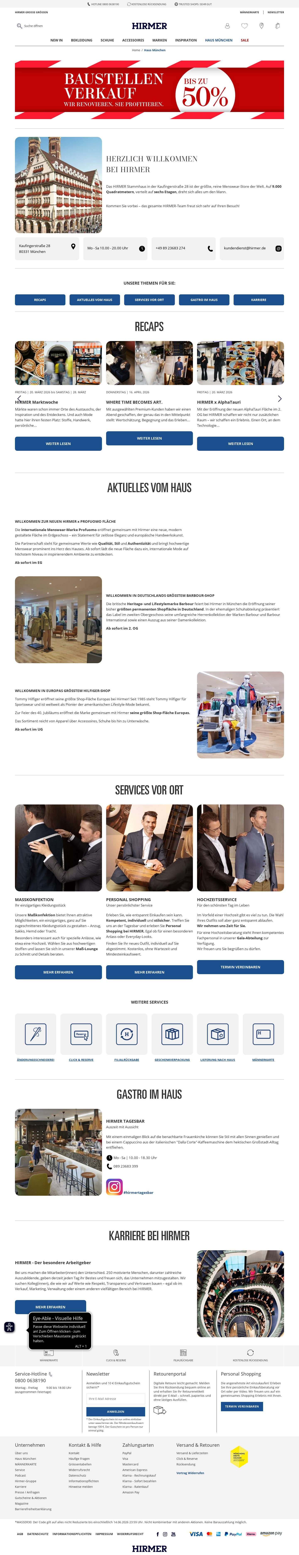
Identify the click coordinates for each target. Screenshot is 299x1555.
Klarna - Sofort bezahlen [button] (139, 1481)
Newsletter (276, 12)
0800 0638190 (30, 1380)
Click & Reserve (187, 1459)
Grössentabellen (80, 1464)
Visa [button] (125, 1459)
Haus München (219, 40)
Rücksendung (185, 1464)
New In (56, 40)
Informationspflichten (84, 1481)
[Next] (280, 399)
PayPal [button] (127, 1453)
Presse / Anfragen (27, 1492)
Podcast (20, 1475)
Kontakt (74, 1453)
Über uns (21, 1453)
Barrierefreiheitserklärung (33, 1509)
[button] (196, 1534)
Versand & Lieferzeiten (192, 1453)
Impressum (104, 1534)
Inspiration (186, 40)
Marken (159, 40)
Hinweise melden (81, 1487)
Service (20, 1470)
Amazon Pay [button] (131, 1492)
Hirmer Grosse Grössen (31, 12)
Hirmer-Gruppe (25, 1481)
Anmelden (115, 1412)
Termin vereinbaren (242, 1406)
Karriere (20, 1487)
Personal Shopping (241, 1374)
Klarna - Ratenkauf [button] (135, 1487)
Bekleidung (81, 40)
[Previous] (19, 399)
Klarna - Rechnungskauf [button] (139, 1475)
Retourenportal (170, 1374)
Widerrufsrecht (79, 1470)
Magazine (21, 1503)
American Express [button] (135, 1470)
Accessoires (133, 40)
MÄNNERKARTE (249, 12)
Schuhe (107, 40)
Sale (245, 40)
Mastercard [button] (130, 1464)
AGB (20, 1534)
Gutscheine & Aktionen (31, 1498)
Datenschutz (77, 1475)
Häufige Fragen (79, 1459)
